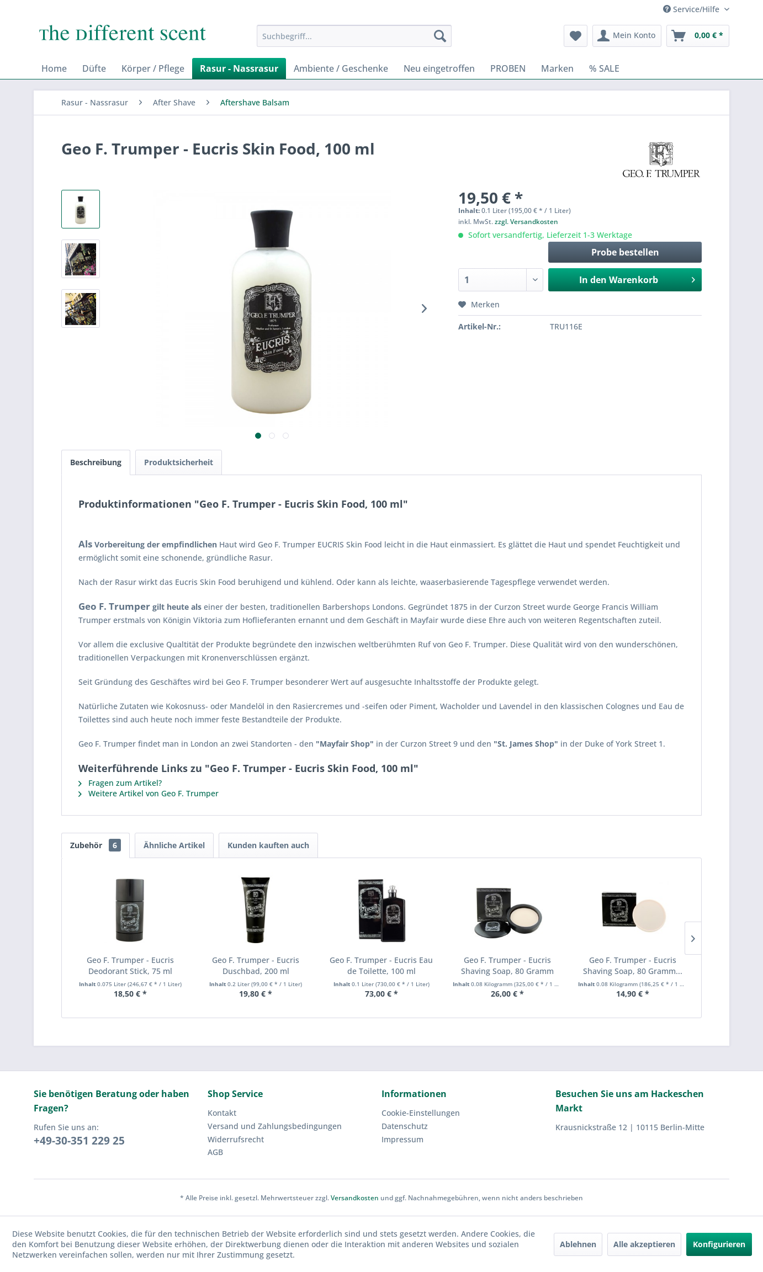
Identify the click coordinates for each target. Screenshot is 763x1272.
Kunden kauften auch (268, 845)
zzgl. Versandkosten (526, 221)
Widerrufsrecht (236, 1139)
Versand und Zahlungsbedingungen (275, 1126)
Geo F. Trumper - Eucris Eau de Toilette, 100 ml (381, 965)
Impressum (402, 1139)
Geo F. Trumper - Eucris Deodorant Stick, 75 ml (130, 965)
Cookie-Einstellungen (421, 1113)
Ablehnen (578, 1244)
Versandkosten (355, 1197)
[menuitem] (354, 36)
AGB (215, 1152)
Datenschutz (405, 1126)
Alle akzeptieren (644, 1244)
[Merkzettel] (575, 36)
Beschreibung (95, 462)
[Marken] (557, 68)
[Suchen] (440, 36)
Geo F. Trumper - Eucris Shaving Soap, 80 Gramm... (632, 965)
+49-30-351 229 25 (79, 1140)
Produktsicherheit (178, 462)
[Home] (54, 68)
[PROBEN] (508, 68)
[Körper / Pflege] (153, 68)
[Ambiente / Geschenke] (341, 68)
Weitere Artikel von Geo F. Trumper (148, 793)
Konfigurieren (719, 1244)
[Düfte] (94, 68)
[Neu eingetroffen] (439, 68)
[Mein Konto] (626, 36)
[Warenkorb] (697, 36)
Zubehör (95, 845)
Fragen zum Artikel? (120, 783)
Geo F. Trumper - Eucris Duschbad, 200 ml (255, 965)
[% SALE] (604, 68)
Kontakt (222, 1113)
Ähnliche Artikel (174, 845)
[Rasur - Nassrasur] (239, 68)
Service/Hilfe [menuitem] (692, 9)
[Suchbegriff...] (354, 36)
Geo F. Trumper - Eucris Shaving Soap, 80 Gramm (507, 965)
